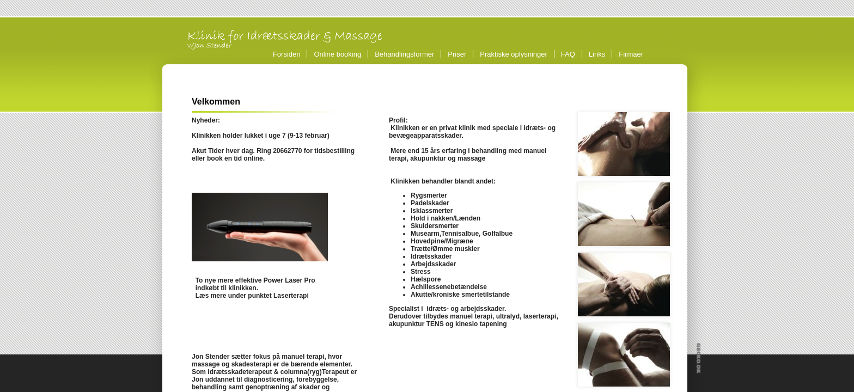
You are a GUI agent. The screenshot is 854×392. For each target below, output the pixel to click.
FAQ (568, 54)
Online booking (337, 54)
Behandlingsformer (406, 54)
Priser (457, 54)
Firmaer (631, 54)
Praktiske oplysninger (513, 54)
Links (597, 54)
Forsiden (287, 54)
